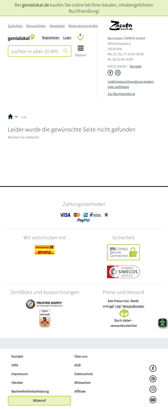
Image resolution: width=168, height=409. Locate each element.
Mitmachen (82, 382)
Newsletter (57, 25)
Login (67, 37)
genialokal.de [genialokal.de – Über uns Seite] (35, 5)
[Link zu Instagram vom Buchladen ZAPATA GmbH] (118, 73)
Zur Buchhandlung (121, 93)
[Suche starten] (65, 51)
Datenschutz (83, 374)
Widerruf (39, 400)
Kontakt (136, 66)
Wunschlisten (36, 25)
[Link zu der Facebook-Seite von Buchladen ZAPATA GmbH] (110, 73)
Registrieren (51, 37)
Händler (17, 382)
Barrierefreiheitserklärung (30, 391)
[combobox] (34, 51)
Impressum (19, 374)
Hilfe (14, 365)
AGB (77, 365)
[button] (80, 53)
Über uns (81, 356)
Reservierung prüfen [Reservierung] (83, 25)
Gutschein (15, 25)
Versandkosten (133, 306)
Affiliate (80, 391)
